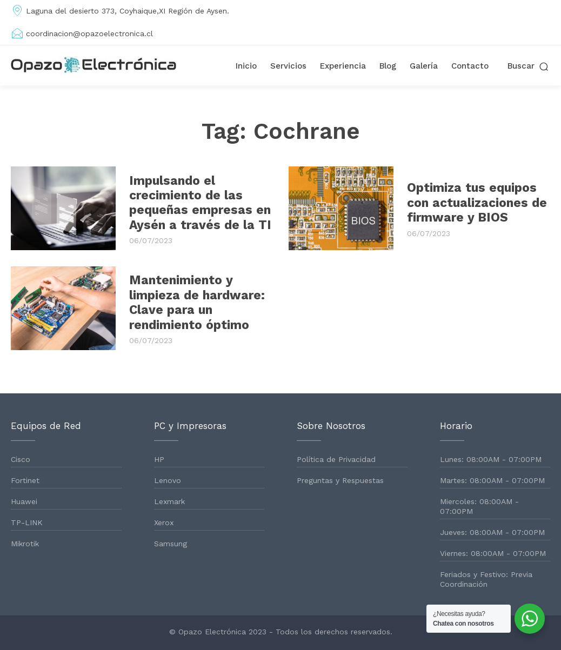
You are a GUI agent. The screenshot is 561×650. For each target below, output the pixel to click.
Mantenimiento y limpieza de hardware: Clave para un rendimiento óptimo (194, 302)
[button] (528, 66)
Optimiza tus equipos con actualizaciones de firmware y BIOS (474, 203)
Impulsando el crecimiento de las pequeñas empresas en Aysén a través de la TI (195, 203)
